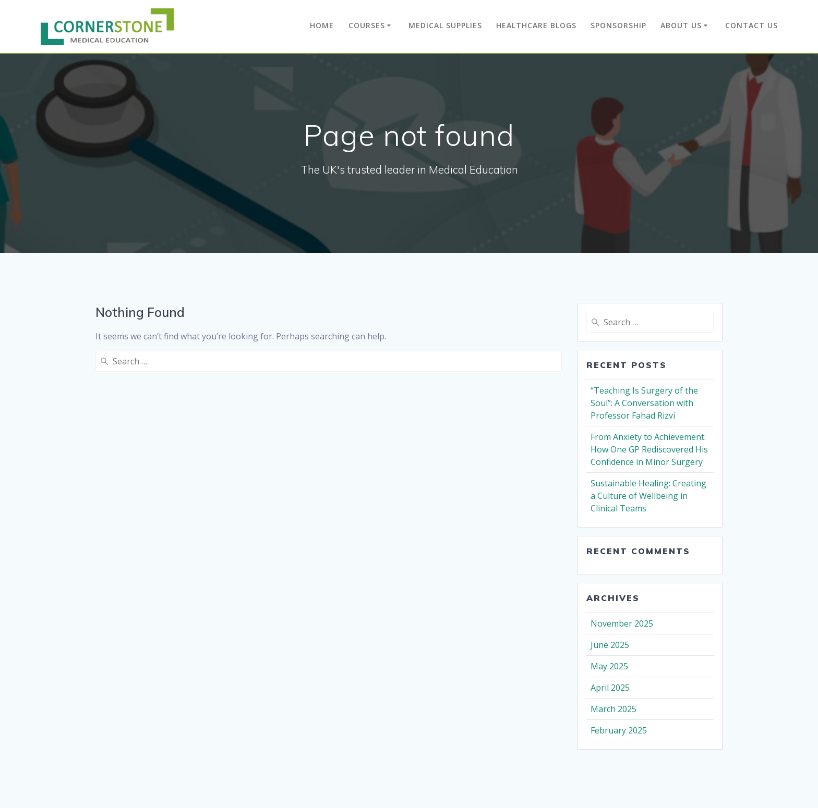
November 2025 (622, 623)
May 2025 (609, 666)
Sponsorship (618, 25)
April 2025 (610, 687)
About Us (681, 25)
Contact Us (751, 25)
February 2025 (619, 730)
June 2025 (610, 645)
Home (322, 25)
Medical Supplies (445, 25)
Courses (366, 25)
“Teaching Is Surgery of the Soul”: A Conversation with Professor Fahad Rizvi (644, 403)
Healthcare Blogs (536, 25)
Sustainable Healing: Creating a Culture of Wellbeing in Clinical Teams (648, 496)
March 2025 (613, 709)
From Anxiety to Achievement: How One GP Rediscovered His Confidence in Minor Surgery (649, 449)
